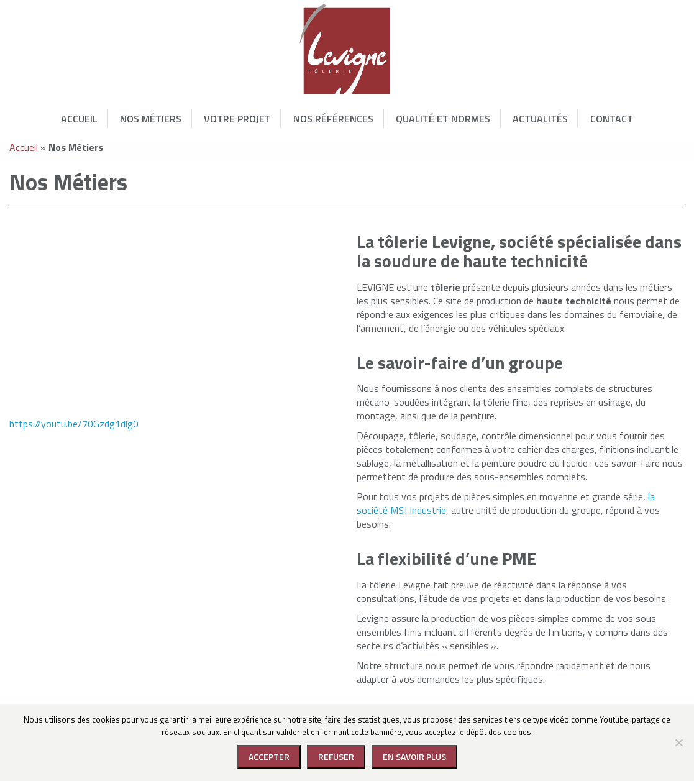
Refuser (336, 756)
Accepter (269, 756)
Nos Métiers (150, 118)
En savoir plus (414, 756)
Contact (611, 118)
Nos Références (333, 118)
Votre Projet (237, 118)
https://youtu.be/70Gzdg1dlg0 (74, 423)
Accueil (79, 118)
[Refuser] (678, 742)
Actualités (540, 118)
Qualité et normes (443, 118)
